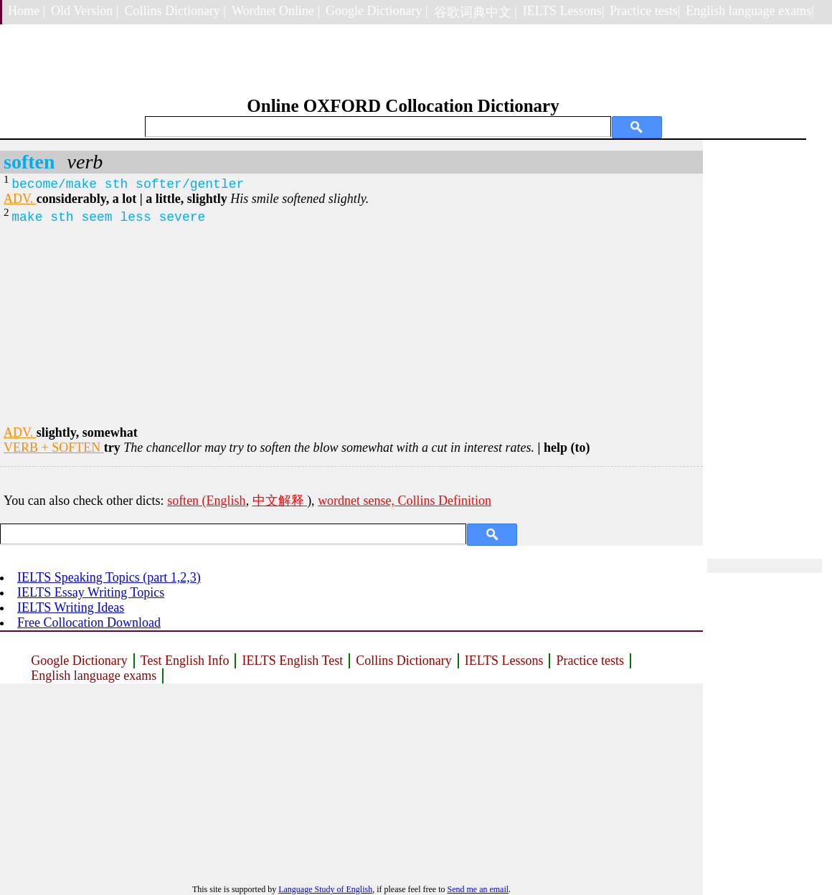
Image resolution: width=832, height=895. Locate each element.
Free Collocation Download (89, 622)
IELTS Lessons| (563, 11)
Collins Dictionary (404, 660)
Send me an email (478, 889)
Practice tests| (645, 11)
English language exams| (750, 11)
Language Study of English (325, 889)
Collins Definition (445, 500)
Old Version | (84, 11)
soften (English (206, 500)
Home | (26, 11)
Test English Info (185, 660)
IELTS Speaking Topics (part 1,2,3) (109, 577)
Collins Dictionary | (175, 11)
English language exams (93, 675)
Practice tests (589, 660)
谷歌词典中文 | (475, 12)
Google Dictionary (79, 660)
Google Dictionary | (377, 11)
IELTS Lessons (504, 660)
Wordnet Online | (276, 11)
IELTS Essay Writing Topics (90, 592)
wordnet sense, (357, 500)
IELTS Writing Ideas (70, 607)
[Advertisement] (351, 324)
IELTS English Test (292, 660)
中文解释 (280, 500)
